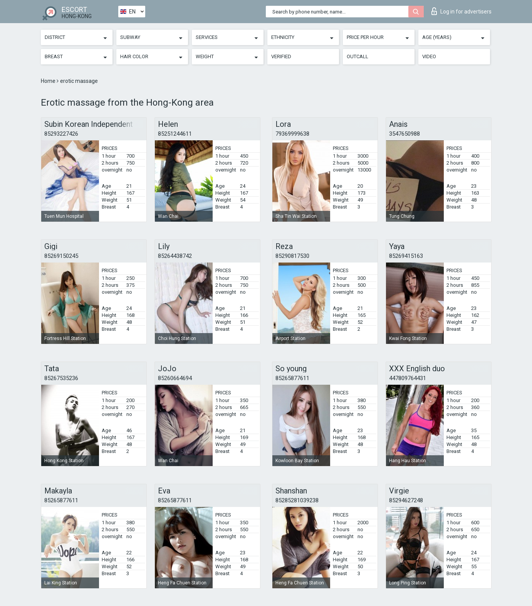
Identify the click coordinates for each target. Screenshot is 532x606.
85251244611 (175, 133)
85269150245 (61, 255)
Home (49, 81)
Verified (281, 56)
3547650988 (404, 133)
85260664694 (175, 378)
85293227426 (61, 133)
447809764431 (407, 378)
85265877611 (292, 378)
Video (429, 56)
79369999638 (292, 133)
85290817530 (292, 255)
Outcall (357, 56)
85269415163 (406, 255)
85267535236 (61, 378)
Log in (461, 11)
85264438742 (175, 255)
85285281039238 (297, 500)
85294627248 (406, 500)
